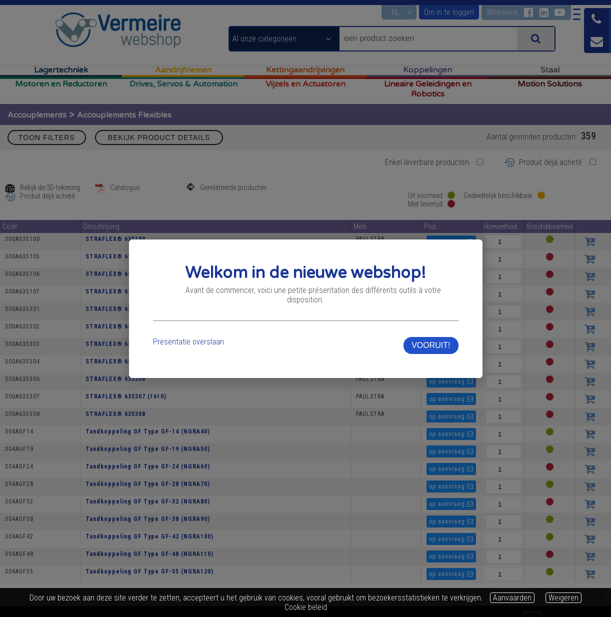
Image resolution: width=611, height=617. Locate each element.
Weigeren (563, 597)
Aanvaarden (512, 597)
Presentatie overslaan (188, 337)
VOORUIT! (431, 340)
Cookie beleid (305, 607)
